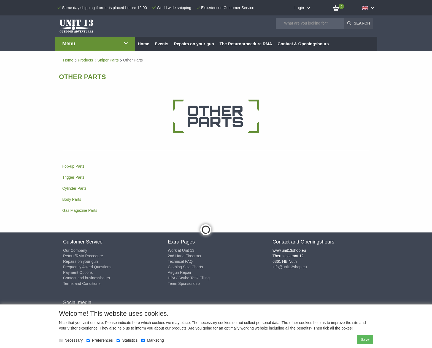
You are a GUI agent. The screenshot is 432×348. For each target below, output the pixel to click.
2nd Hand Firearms (184, 256)
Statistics (127, 340)
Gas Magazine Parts (79, 210)
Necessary (71, 340)
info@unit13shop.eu (289, 267)
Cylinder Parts (74, 188)
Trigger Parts (73, 177)
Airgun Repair (179, 272)
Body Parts (71, 199)
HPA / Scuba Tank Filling (189, 278)
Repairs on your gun (80, 261)
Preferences (100, 340)
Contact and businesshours (86, 278)
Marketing (152, 340)
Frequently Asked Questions (87, 267)
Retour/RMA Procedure (83, 256)
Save (365, 339)
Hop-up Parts (73, 166)
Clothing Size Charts (185, 267)
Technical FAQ (180, 261)
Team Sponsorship (184, 283)
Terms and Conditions (81, 283)
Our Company (75, 250)
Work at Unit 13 (181, 250)
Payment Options (78, 272)
